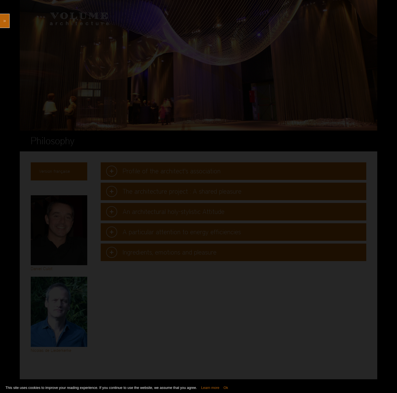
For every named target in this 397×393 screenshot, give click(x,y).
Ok (226, 388)
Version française (54, 171)
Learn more (210, 388)
